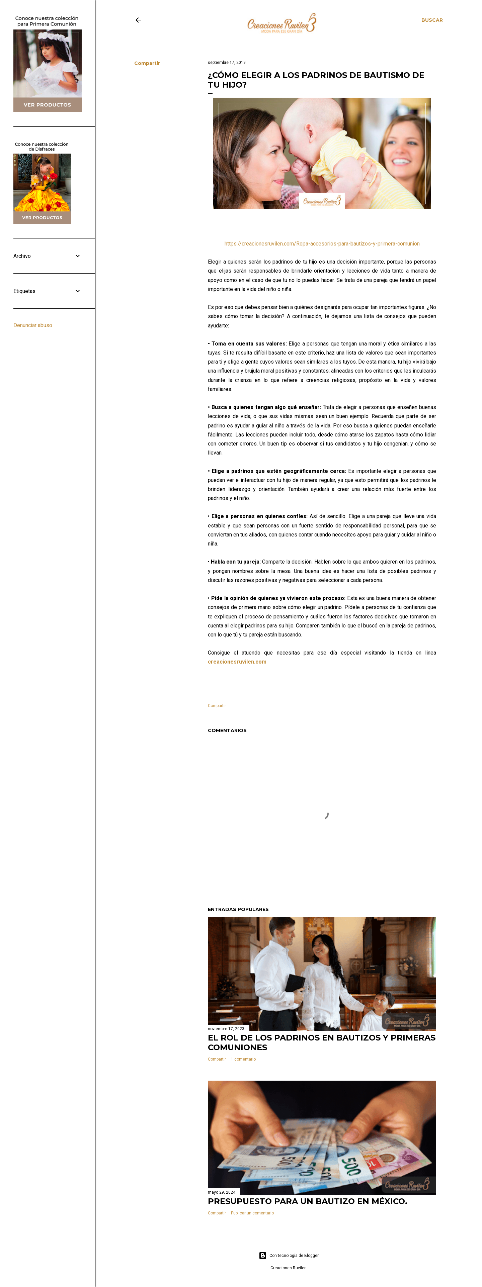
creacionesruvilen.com (237, 662)
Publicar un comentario (252, 1213)
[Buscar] (432, 20)
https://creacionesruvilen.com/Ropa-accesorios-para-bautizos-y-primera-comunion (322, 243)
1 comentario (243, 1059)
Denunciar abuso (32, 325)
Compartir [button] (147, 63)
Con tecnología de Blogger (289, 1256)
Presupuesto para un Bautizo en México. (307, 1201)
